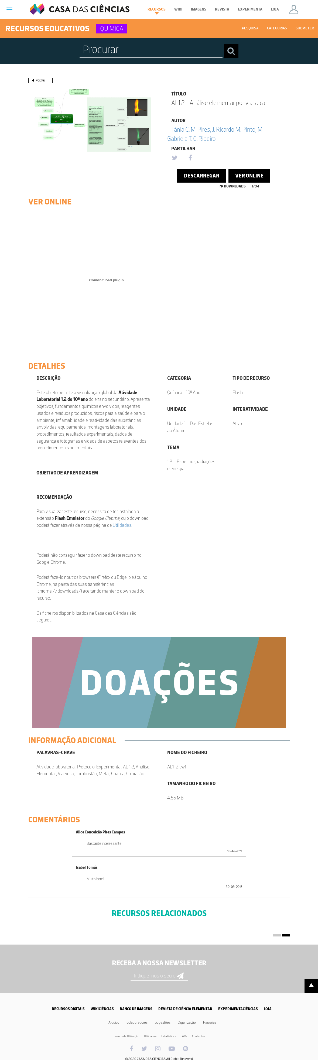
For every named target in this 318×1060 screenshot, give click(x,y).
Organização (187, 1022)
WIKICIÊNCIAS (102, 1009)
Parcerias (209, 1022)
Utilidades (122, 525)
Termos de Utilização (126, 1036)
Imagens (198, 9)
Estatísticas (168, 1036)
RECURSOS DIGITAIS (68, 1009)
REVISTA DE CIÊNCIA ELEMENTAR (185, 1009)
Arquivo (113, 1022)
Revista (222, 9)
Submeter (305, 28)
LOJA (268, 1009)
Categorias (277, 28)
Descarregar (201, 175)
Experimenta (250, 9)
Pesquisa (250, 28)
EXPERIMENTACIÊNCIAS (238, 1009)
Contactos (198, 1036)
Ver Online (249, 175)
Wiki (178, 9)
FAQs (184, 1036)
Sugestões (162, 1022)
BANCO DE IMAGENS (136, 1009)
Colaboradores (137, 1022)
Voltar (40, 80)
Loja (275, 9)
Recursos (157, 11)
